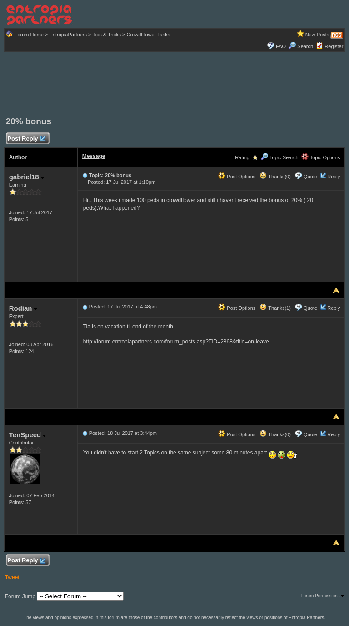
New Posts (317, 34)
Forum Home (29, 34)
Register (333, 46)
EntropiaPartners (68, 34)
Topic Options (320, 157)
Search (301, 46)
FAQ (281, 46)
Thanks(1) (274, 308)
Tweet (12, 577)
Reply (333, 176)
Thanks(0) (274, 176)
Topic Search (279, 157)
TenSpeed (27, 435)
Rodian (23, 308)
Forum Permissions (322, 595)
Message (93, 156)
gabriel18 (26, 177)
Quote (310, 176)
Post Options (236, 176)
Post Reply (26, 139)
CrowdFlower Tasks (148, 34)
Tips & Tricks (106, 34)
